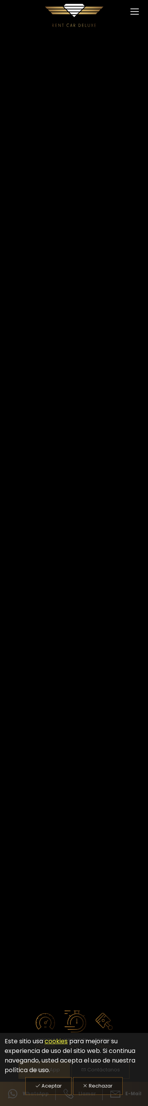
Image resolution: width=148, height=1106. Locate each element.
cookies (56, 1041)
